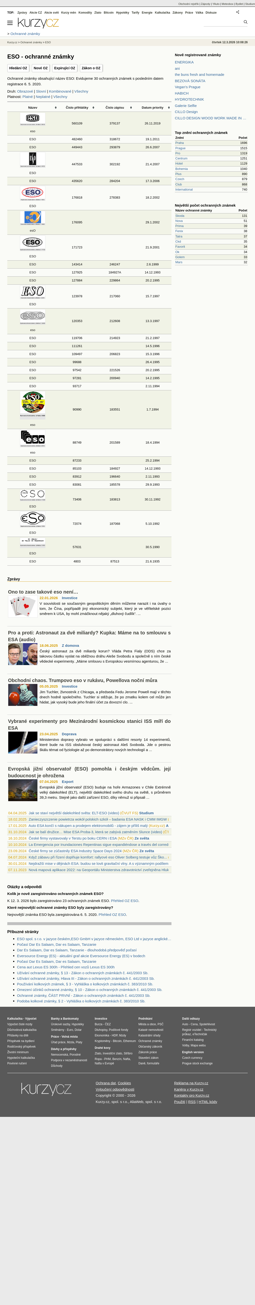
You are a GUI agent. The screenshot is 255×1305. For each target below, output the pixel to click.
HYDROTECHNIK (189, 99)
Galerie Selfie (186, 106)
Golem (180, 257)
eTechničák (200, 1034)
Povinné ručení (17, 1063)
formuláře (153, 1063)
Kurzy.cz (12, 42)
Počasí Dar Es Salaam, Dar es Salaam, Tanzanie (56, 944)
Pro (177, 153)
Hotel (179, 163)
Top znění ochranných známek (201, 133)
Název (32, 107)
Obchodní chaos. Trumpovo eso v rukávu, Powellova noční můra (82, 680)
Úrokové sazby (60, 1024)
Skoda (179, 216)
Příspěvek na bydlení (20, 1041)
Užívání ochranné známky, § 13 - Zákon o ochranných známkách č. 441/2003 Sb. (82, 973)
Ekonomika (102, 1035)
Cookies (124, 1083)
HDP (115, 1035)
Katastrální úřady (149, 1035)
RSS (192, 1102)
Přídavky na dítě (17, 1035)
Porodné (75, 1054)
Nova (179, 221)
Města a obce (147, 1024)
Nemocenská (59, 1054)
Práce (189, 12)
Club (178, 184)
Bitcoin (109, 12)
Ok (177, 252)
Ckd (178, 241)
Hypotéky (122, 12)
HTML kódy (208, 1102)
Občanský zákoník (150, 1046)
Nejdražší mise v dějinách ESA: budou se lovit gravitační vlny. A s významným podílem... (100, 863)
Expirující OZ (64, 68)
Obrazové (25, 91)
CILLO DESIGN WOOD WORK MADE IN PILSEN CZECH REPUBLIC (211, 118)
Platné (28, 97)
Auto (185, 1024)
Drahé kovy (102, 1048)
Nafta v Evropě (104, 1063)
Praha (179, 143)
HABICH (182, 93)
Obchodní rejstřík (188, 3)
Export (68, 781)
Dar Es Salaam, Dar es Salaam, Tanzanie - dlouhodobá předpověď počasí (77, 950)
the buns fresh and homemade (199, 74)
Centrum (181, 158)
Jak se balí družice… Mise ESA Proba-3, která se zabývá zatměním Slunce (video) (95, 832)
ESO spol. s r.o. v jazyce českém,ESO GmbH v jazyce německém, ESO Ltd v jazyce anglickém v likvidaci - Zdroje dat (94, 939)
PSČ (161, 1024)
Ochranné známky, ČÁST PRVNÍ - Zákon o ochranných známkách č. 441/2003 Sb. (83, 995)
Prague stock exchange (197, 1063)
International (184, 189)
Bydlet (239, 3)
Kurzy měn (68, 12)
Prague (180, 148)
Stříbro (128, 1053)
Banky (55, 1018)
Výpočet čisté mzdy (19, 1024)
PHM (107, 1059)
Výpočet (30, 1018)
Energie (147, 12)
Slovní (41, 91)
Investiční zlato (112, 1053)
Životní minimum (18, 1052)
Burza (98, 1024)
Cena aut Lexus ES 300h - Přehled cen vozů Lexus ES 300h (66, 967)
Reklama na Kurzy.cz (191, 1083)
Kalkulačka (162, 12)
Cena (194, 1024)
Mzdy (122, 1035)
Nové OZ (41, 68)
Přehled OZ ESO (124, 901)
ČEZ (108, 1024)
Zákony (177, 12)
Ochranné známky (31, 42)
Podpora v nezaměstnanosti (69, 1060)
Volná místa (69, 1036)
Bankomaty (71, 1018)
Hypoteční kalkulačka (21, 1058)
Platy (79, 1042)
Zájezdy (205, 3)
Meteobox (227, 3)
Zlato (98, 12)
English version (193, 1052)
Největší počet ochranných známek (205, 205)
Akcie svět (51, 12)
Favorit (180, 246)
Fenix (179, 231)
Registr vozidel (191, 1030)
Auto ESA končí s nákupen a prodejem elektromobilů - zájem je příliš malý (88, 825)
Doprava (69, 734)
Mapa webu (198, 1045)
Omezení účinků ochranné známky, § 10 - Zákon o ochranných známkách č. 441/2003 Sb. (89, 990)
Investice (69, 598)
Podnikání (145, 1018)
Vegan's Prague (187, 87)
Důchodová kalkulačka (21, 1030)
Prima (179, 226)
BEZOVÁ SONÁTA (190, 81)
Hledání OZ (18, 68)
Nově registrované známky (198, 55)
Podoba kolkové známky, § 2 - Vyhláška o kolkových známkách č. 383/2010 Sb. (81, 1001)
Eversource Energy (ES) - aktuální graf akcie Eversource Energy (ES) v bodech (81, 956)
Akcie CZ (35, 12)
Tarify (135, 12)
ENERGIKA (184, 62)
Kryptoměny (102, 1041)
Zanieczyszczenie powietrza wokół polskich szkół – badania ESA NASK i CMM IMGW (98, 819)
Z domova (70, 645)
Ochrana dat (106, 1083)
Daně (141, 1063)
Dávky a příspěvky (63, 1049)
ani (177, 68)
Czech (179, 179)
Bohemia (181, 169)
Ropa (98, 1059)
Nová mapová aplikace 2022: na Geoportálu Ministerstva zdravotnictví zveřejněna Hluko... (101, 870)
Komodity (85, 12)
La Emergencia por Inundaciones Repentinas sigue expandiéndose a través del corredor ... (102, 844)
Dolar (78, 1030)
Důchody (56, 1066)
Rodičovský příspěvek (21, 1046)
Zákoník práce (147, 1052)
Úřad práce (58, 1042)
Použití (179, 1102)
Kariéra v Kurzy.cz (189, 1089)
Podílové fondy (118, 1030)
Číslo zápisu (115, 107)
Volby (185, 1045)
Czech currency (192, 1058)
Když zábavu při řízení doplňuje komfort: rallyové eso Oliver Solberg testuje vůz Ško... (98, 857)
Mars (178, 262)
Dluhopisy (101, 1030)
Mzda (70, 1042)
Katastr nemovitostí (150, 1030)
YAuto (216, 3)
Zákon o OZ (91, 68)
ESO (32, 139)
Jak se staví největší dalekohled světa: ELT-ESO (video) (74, 813)
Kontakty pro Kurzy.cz (191, 1095)
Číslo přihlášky (77, 107)
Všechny (81, 91)
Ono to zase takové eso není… (43, 592)
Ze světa (142, 838)
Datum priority (152, 107)
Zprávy (22, 12)
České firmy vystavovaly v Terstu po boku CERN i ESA (73, 838)
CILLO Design (186, 112)
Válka (199, 12)
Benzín (116, 1059)
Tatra (178, 236)
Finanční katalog (193, 1040)
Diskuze (211, 12)
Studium (146, 813)
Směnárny (57, 1030)
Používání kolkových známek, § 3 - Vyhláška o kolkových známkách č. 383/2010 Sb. (85, 984)
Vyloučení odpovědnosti (115, 1089)
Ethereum (129, 1041)
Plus (178, 174)
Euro (70, 1030)
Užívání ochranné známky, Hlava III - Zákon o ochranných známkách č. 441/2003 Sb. (86, 978)
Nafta (126, 1059)
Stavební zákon (148, 1058)
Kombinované (60, 91)
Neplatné (43, 97)
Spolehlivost (207, 1024)
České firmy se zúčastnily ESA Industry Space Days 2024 (75, 851)
